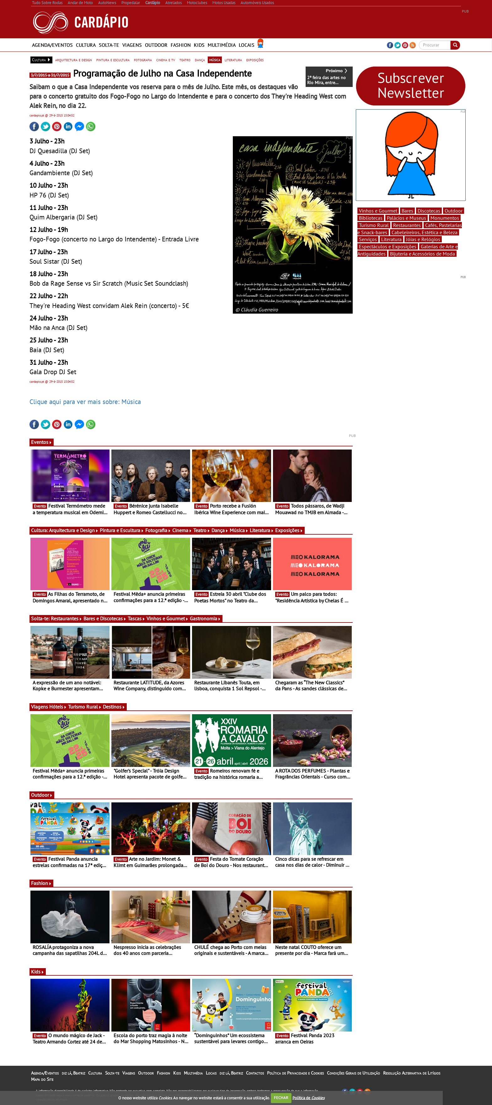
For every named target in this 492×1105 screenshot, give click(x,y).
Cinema (182, 530)
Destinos (114, 706)
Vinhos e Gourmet (168, 618)
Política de (308, 1097)
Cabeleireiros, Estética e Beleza (424, 232)
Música (239, 530)
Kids (199, 45)
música (214, 59)
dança (200, 59)
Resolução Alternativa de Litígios (411, 1073)
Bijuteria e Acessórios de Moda (422, 254)
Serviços (368, 239)
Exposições (289, 530)
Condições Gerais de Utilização (353, 1073)
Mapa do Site (42, 1079)
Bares (407, 211)
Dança (219, 530)
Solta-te (109, 45)
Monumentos (444, 218)
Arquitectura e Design (74, 530)
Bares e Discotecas (104, 618)
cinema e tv (165, 59)
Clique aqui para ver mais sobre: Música (85, 401)
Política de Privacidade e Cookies (295, 1073)
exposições (255, 59)
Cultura (86, 45)
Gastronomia (205, 618)
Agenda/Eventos (52, 45)
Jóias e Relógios (423, 239)
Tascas (136, 618)
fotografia (143, 59)
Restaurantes (66, 618)
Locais (246, 45)
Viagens (132, 45)
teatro (184, 59)
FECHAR (281, 1097)
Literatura (262, 530)
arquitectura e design (73, 59)
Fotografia (158, 530)
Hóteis (58, 706)
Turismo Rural (85, 706)
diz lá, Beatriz (73, 1073)
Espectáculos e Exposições (387, 246)
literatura (233, 59)
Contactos (255, 1073)
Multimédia (222, 45)
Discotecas (429, 211)
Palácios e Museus (406, 218)
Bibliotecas (370, 218)
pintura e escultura (113, 59)
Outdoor (156, 45)
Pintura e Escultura (122, 530)
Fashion (181, 45)
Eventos (41, 442)
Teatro (201, 530)
